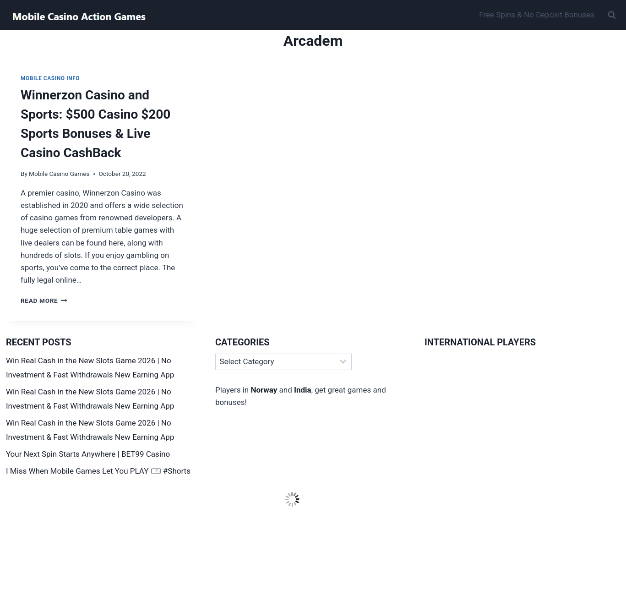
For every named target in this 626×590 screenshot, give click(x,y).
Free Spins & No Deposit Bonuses (536, 14)
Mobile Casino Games (59, 173)
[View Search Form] (612, 15)
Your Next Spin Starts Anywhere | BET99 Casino (88, 454)
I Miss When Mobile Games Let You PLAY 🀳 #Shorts (98, 470)
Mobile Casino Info (50, 78)
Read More (44, 300)
